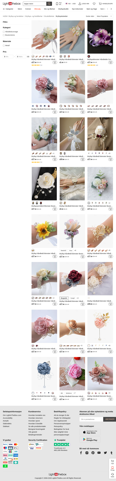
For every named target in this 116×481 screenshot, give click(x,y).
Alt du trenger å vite (61, 415)
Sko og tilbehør (49, 9)
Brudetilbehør (49, 16)
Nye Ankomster (77, 9)
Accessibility (7, 418)
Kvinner (28, 9)
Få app (112, 470)
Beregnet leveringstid (36, 429)
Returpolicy (58, 426)
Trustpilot (59, 440)
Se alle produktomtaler (37, 426)
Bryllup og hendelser (17, 16)
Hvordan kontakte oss (36, 415)
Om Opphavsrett (60, 421)
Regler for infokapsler (62, 418)
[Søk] (34, 4)
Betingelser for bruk (61, 429)
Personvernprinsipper (62, 424)
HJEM (5, 16)
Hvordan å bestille (35, 424)
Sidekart (6, 426)
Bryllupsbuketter (62, 16)
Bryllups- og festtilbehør (34, 16)
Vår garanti (32, 432)
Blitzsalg (37, 9)
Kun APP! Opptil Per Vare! (61, 3)
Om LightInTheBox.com (12, 415)
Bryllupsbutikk (63, 9)
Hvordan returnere (35, 418)
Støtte (112, 476)
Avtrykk (6, 421)
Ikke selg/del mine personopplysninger (61, 433)
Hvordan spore (34, 421)
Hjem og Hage (92, 9)
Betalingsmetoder (35, 435)
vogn (113, 461)
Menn (20, 9)
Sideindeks (7, 424)
